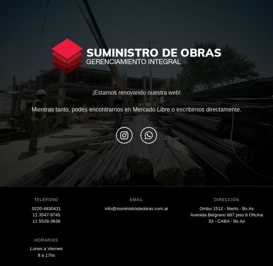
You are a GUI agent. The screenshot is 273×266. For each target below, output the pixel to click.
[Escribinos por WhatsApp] (148, 135)
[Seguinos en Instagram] (124, 135)
